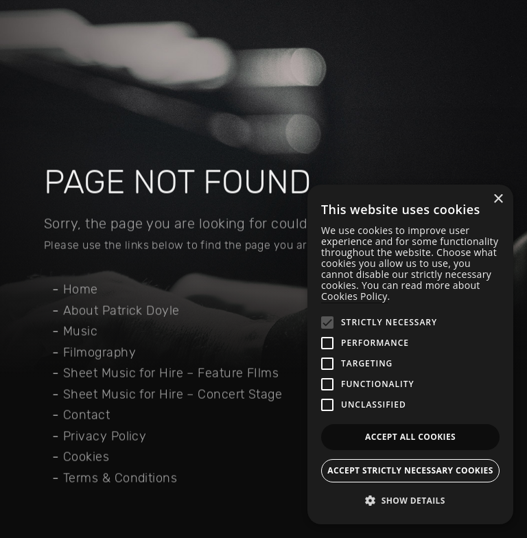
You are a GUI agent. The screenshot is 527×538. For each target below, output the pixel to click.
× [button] (498, 199)
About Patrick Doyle (121, 310)
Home (80, 289)
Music (80, 331)
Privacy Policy (104, 436)
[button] (410, 501)
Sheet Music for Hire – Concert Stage (172, 394)
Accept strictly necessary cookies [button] (410, 470)
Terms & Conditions (120, 478)
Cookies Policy (354, 296)
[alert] (410, 354)
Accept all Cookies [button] (410, 437)
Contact (86, 415)
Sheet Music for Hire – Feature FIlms (171, 373)
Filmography (99, 352)
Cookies (86, 457)
